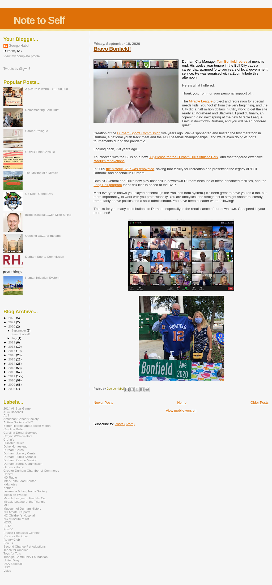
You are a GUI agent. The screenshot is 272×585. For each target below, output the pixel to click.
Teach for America (15, 550)
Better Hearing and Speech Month (26, 425)
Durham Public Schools (19, 456)
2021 (12, 322)
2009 (12, 384)
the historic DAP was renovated (130, 169)
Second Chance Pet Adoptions (24, 546)
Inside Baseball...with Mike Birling (48, 214)
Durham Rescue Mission (20, 460)
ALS (6, 415)
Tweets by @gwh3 (16, 69)
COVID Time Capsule (40, 151)
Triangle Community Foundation (25, 556)
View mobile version (181, 410)
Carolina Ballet (13, 429)
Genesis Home (13, 467)
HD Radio (10, 477)
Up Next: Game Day (39, 193)
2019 (12, 342)
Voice (7, 570)
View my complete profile (21, 56)
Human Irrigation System (42, 277)
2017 (12, 350)
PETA (7, 525)
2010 (12, 380)
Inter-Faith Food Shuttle (19, 481)
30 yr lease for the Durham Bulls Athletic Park (183, 157)
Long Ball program (108, 185)
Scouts (8, 543)
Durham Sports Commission (138, 133)
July (15, 338)
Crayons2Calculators (17, 436)
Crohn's (8, 439)
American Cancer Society (21, 418)
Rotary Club (11, 539)
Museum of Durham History (22, 508)
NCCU (7, 522)
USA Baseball (13, 563)
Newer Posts (103, 403)
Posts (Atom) (125, 424)
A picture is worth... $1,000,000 (46, 89)
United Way (11, 560)
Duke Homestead (15, 446)
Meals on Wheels (15, 494)
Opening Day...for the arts (43, 235)
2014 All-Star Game (17, 408)
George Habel (19, 46)
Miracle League (200, 101)
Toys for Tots (12, 553)
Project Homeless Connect (21, 532)
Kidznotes (10, 484)
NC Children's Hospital (19, 515)
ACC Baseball (13, 412)
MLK (6, 505)
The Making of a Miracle (41, 172)
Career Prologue (36, 130)
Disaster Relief (13, 443)
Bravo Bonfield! (112, 49)
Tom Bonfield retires (232, 61)
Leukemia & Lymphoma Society (25, 491)
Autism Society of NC (18, 422)
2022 (12, 318)
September (19, 330)
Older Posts (259, 403)
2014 (12, 363)
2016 (12, 355)
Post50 (8, 529)
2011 (12, 376)
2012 (12, 371)
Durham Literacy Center (19, 453)
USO (6, 567)
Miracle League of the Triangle (24, 501)
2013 (12, 367)
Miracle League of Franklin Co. (24, 498)
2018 (12, 346)
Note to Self (39, 20)
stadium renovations (109, 161)
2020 (12, 326)
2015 (12, 359)
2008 (12, 388)
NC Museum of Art (16, 519)
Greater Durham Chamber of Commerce (31, 470)
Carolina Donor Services (20, 432)
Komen (8, 487)
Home (181, 403)
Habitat (8, 474)
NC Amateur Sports (16, 512)
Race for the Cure (15, 536)
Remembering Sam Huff (41, 109)
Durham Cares (13, 449)
